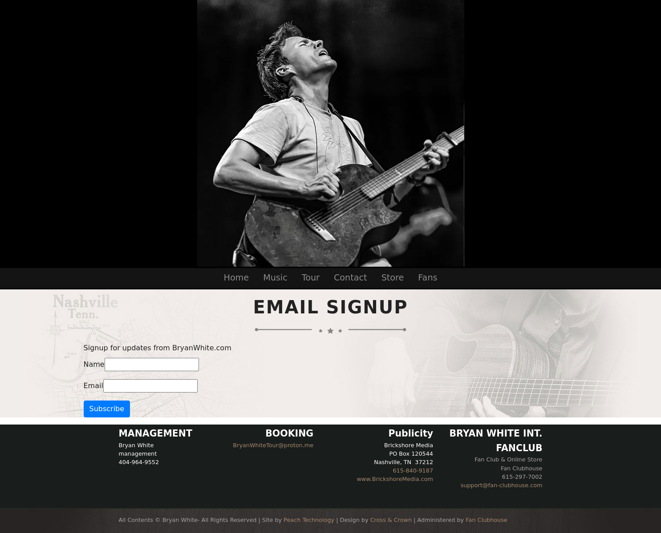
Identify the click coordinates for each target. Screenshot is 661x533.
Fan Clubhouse (486, 520)
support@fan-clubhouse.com (502, 485)
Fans (427, 278)
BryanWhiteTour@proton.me (273, 445)
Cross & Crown (391, 520)
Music (275, 278)
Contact (350, 278)
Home (236, 278)
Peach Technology (309, 520)
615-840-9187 (413, 470)
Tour (311, 278)
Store (392, 278)
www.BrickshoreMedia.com (395, 479)
